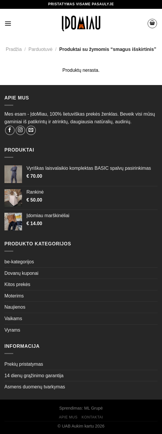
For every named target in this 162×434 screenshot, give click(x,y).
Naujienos (14, 307)
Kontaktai (92, 417)
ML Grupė (93, 408)
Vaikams (13, 318)
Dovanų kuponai (21, 273)
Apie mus (68, 417)
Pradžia (14, 49)
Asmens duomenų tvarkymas (34, 386)
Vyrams (12, 329)
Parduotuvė (41, 49)
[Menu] (7, 23)
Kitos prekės (17, 284)
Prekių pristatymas (23, 364)
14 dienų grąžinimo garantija (34, 375)
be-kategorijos (19, 261)
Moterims (14, 295)
